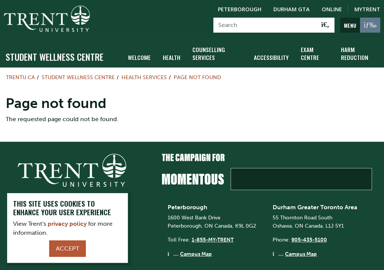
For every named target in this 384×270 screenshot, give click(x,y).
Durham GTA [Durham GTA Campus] (291, 9)
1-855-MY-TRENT (213, 239)
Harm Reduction (353, 53)
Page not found (197, 77)
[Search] (264, 25)
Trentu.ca (20, 77)
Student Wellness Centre (55, 56)
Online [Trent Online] (332, 9)
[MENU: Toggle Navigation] (360, 25)
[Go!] (325, 25)
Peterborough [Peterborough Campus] (239, 9)
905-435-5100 (309, 239)
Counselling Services (207, 53)
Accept (67, 248)
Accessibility (270, 57)
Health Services (144, 77)
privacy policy (67, 223)
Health (170, 57)
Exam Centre (307, 53)
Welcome (139, 57)
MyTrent (367, 9)
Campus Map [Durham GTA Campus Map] (301, 253)
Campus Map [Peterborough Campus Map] (196, 253)
